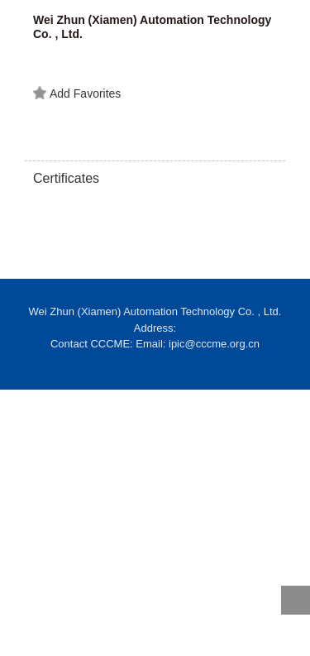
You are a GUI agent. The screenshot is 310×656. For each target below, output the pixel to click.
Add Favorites (77, 93)
